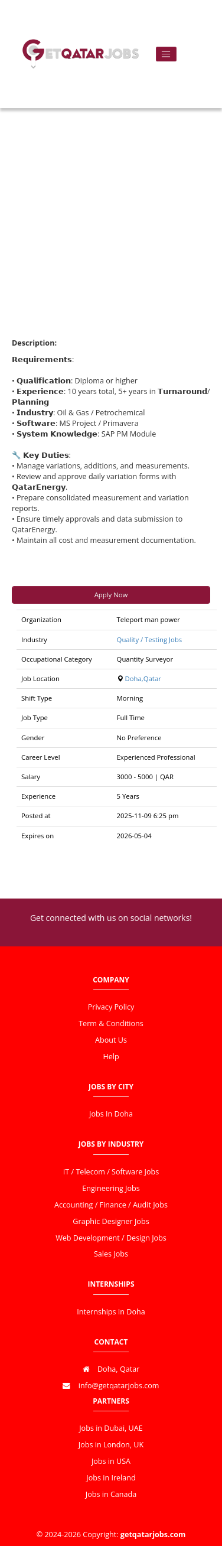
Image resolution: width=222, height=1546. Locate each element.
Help (111, 1057)
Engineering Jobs (110, 1188)
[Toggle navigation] (166, 54)
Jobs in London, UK (111, 1445)
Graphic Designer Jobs (111, 1221)
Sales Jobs (111, 1254)
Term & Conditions (111, 1023)
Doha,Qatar (143, 678)
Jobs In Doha (111, 1114)
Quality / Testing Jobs (149, 639)
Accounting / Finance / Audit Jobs (111, 1205)
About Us (111, 1040)
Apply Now (111, 594)
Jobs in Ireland (110, 1478)
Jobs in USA (111, 1461)
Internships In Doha (111, 1312)
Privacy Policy (111, 1007)
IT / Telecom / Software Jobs (111, 1172)
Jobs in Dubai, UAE (111, 1428)
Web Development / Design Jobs (111, 1238)
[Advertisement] (110, 204)
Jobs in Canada (111, 1494)
